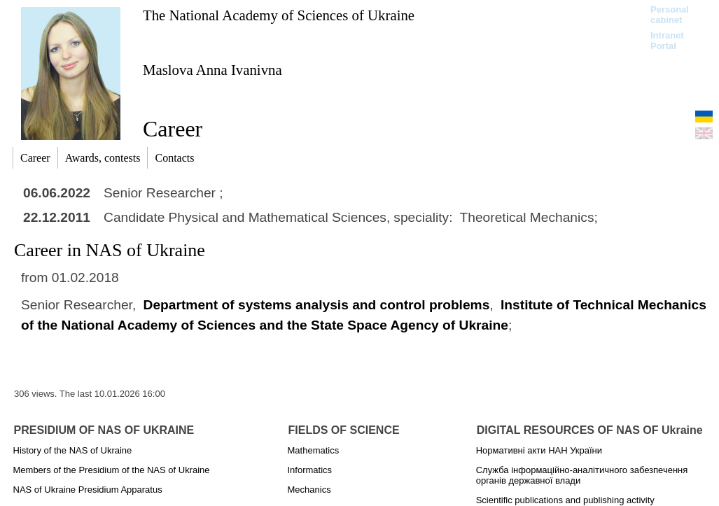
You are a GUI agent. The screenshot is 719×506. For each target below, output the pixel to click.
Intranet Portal (667, 40)
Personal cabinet (669, 14)
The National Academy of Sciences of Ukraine (278, 15)
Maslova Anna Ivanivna (212, 70)
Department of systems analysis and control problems (317, 304)
